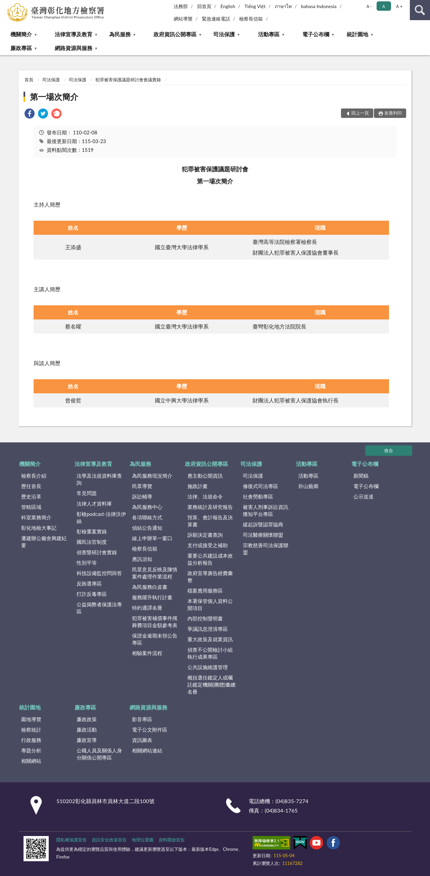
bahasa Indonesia (319, 6)
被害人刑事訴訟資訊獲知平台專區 (265, 510)
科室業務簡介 (36, 517)
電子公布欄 (315, 34)
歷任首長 (31, 486)
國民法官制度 (92, 542)
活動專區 (269, 34)
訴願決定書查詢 (205, 535)
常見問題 (87, 493)
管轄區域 (31, 507)
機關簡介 (21, 34)
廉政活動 (87, 730)
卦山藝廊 (308, 486)
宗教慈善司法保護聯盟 (265, 548)
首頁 (29, 79)
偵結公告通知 (147, 528)
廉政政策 (87, 719)
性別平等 (87, 563)
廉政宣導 (87, 740)
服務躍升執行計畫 (152, 597)
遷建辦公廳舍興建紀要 (44, 541)
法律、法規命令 (205, 496)
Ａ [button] (383, 6)
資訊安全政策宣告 (109, 839)
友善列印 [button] (393, 113)
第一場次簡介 (54, 96)
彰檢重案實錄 (92, 531)
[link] (30, 114)
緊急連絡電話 (216, 18)
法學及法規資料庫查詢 (99, 479)
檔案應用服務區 (205, 590)
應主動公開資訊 (205, 476)
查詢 (420, 10)
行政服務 (31, 740)
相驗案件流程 (147, 653)
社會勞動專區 (258, 496)
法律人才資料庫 (94, 503)
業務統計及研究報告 (210, 507)
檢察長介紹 (33, 476)
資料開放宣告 (172, 839)
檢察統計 (31, 730)
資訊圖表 (142, 740)
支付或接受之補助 (207, 545)
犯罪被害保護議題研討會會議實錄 (128, 79)
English (227, 6)
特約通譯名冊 (147, 608)
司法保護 (224, 34)
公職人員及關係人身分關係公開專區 (99, 753)
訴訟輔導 (142, 496)
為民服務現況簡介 (152, 476)
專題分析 (31, 750)
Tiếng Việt (255, 6)
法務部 (181, 6)
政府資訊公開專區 (175, 34)
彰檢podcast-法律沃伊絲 (101, 517)
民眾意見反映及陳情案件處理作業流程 (154, 572)
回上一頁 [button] (360, 113)
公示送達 (363, 496)
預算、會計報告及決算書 (210, 520)
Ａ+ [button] (398, 6)
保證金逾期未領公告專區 (154, 639)
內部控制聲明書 (205, 618)
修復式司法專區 (260, 486)
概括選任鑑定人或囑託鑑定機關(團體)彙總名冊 (211, 684)
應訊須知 (142, 559)
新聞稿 (361, 476)
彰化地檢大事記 (38, 528)
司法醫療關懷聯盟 (263, 535)
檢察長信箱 (251, 18)
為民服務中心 (147, 507)
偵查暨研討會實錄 (97, 552)
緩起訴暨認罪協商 (263, 524)
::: (5, 5)
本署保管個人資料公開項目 (210, 604)
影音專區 (142, 719)
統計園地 (357, 34)
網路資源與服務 (73, 48)
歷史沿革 (31, 496)
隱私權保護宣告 (71, 839)
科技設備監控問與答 (99, 573)
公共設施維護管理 (207, 667)
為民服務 (120, 34)
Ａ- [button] (369, 6)
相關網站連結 (147, 750)
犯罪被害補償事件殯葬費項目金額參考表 (154, 621)
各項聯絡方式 (147, 517)
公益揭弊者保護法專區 (99, 607)
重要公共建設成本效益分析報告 (210, 559)
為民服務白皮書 (149, 587)
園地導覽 (31, 719)
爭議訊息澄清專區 (207, 629)
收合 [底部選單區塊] (388, 450)
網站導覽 (183, 18)
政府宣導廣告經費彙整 (210, 576)
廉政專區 (21, 48)
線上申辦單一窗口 (152, 538)
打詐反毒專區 (92, 594)
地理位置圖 (143, 839)
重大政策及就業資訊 (210, 639)
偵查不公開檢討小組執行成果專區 (210, 653)
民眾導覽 (142, 486)
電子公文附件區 (149, 730)
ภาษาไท (283, 6)
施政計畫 (197, 486)
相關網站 (31, 761)
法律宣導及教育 (73, 34)
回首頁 (204, 6)
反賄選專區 (89, 583)
